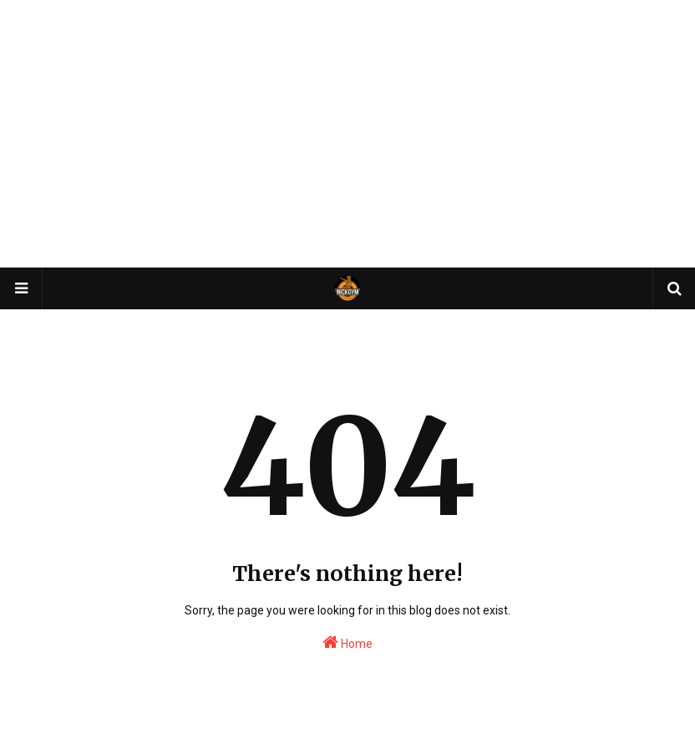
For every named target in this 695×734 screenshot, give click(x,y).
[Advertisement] (347, 134)
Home (347, 642)
